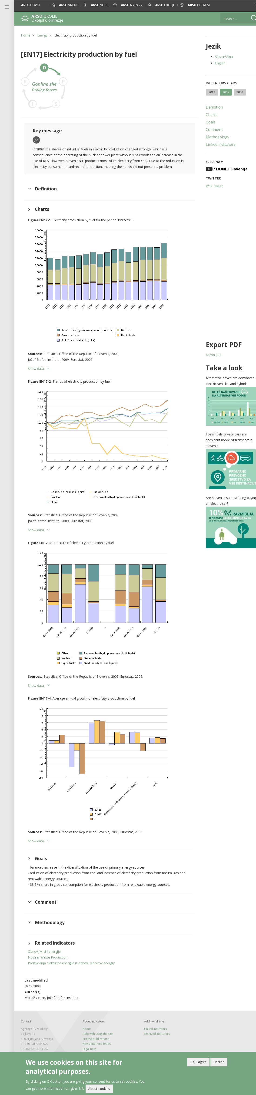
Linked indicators (215, 144)
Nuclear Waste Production (47, 963)
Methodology (211, 136)
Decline (218, 1062)
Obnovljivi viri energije (44, 957)
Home (25, 35)
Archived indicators (153, 1040)
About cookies (99, 1088)
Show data (36, 374)
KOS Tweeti (209, 186)
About (85, 1035)
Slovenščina (218, 56)
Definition (208, 107)
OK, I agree (198, 1062)
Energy (42, 35)
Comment (208, 129)
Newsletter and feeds (95, 1050)
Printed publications (94, 1045)
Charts (206, 114)
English (214, 63)
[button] (248, 5)
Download (208, 354)
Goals (205, 122)
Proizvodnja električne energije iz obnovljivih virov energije (72, 969)
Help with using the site (96, 1040)
